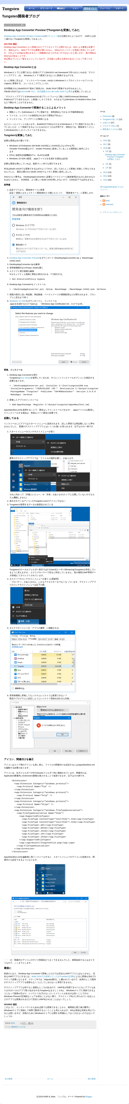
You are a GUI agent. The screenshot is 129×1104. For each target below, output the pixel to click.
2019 (105, 140)
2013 (105, 180)
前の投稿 (92, 1079)
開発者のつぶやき (18, 1027)
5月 (107, 151)
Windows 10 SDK (17, 301)
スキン (75, 8)
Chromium (107, 116)
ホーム (31, 8)
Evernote (24, 91)
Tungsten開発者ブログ (21, 16)
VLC (33, 91)
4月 (107, 164)
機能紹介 (61, 8)
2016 (105, 148)
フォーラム (105, 8)
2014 (105, 176)
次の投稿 (8, 1079)
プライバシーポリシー (112, 212)
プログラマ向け (109, 126)
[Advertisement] (50, 1054)
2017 (105, 144)
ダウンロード (46, 8)
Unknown (109, 204)
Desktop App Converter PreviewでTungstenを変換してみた (115, 157)
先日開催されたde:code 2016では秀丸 (55, 91)
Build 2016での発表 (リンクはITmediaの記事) (53, 976)
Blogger (88, 1096)
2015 (105, 172)
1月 (107, 168)
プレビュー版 (53, 36)
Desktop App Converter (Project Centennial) (24, 36)
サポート (120, 8)
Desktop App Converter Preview (24, 258)
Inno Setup (25, 378)
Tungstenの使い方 (110, 119)
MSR (107, 201)
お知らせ (106, 123)
